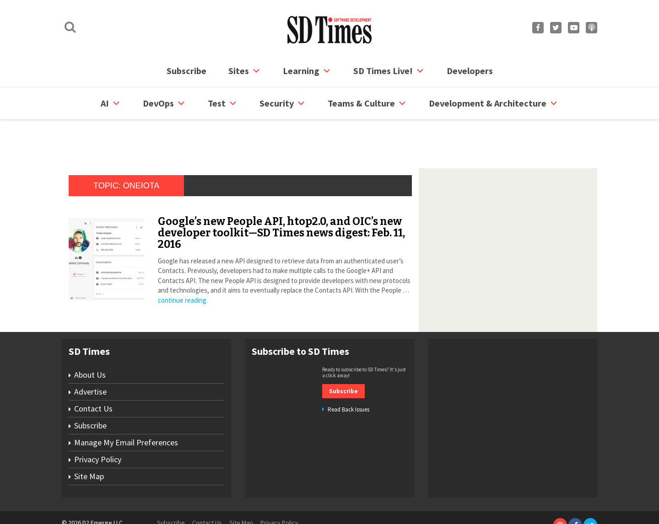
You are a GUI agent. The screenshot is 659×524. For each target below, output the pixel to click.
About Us (90, 340)
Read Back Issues (348, 375)
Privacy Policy (97, 424)
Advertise (90, 357)
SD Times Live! (389, 71)
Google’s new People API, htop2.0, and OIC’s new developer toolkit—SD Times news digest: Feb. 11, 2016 (281, 198)
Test (223, 103)
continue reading (182, 265)
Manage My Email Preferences (126, 407)
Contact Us (93, 374)
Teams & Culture (367, 103)
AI (111, 103)
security (282, 103)
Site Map (89, 441)
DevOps (164, 103)
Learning (307, 71)
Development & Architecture (493, 103)
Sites (244, 71)
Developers (470, 70)
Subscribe (186, 70)
